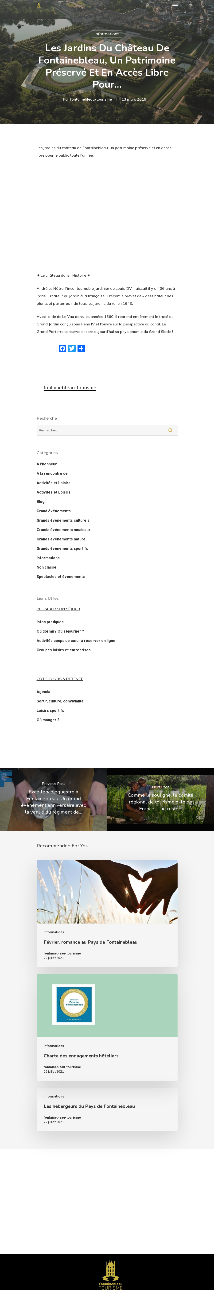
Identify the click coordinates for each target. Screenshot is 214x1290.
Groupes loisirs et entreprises (64, 650)
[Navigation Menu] (175, 5)
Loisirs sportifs (50, 710)
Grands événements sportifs (62, 548)
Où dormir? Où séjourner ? (60, 631)
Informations (106, 34)
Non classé (46, 567)
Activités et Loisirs (53, 483)
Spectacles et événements (61, 576)
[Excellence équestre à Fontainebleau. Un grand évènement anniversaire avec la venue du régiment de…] (53, 799)
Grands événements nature (61, 539)
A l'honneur (47, 464)
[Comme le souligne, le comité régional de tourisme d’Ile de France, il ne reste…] (160, 799)
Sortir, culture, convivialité (60, 701)
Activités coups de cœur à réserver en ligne (76, 640)
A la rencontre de (52, 473)
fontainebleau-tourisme (91, 99)
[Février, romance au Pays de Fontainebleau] (107, 913)
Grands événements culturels (63, 520)
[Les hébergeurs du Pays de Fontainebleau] (107, 1109)
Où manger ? (48, 720)
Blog (41, 501)
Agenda (43, 692)
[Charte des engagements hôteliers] (107, 1027)
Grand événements (54, 511)
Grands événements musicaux (63, 530)
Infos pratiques (50, 622)
